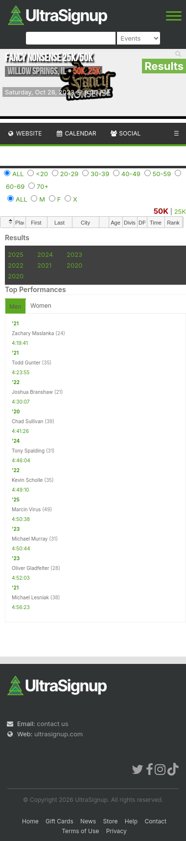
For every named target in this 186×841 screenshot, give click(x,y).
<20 (42, 174)
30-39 (100, 174)
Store (110, 821)
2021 (44, 265)
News (88, 821)
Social (125, 133)
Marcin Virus (26, 509)
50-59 (162, 174)
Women (40, 305)
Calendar (76, 133)
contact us (52, 723)
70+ (42, 186)
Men (15, 306)
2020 (74, 265)
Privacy (116, 831)
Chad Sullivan (27, 421)
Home (30, 821)
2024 (45, 254)
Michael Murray (29, 539)
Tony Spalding (28, 451)
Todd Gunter (26, 362)
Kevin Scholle (27, 480)
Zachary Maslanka (33, 333)
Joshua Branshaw (32, 392)
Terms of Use (80, 831)
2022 (15, 265)
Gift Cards (59, 821)
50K (161, 211)
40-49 (130, 174)
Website (24, 133)
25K (180, 211)
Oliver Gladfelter (30, 568)
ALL (18, 174)
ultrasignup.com (58, 734)
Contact (155, 821)
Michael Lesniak (30, 597)
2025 (15, 254)
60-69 (15, 186)
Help (131, 821)
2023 (74, 254)
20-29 (69, 174)
